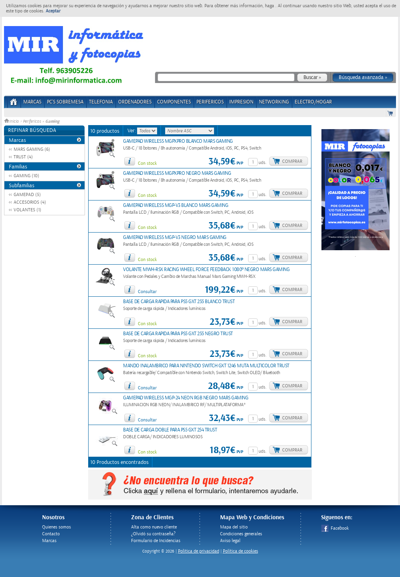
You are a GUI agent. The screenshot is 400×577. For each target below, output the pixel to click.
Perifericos (32, 121)
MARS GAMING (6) (32, 149)
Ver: (132, 131)
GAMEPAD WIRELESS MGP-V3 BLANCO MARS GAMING (175, 205)
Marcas (32, 102)
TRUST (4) (23, 157)
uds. (263, 162)
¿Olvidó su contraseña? (153, 534)
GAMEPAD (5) (27, 194)
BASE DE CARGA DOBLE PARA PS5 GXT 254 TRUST (170, 430)
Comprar (292, 161)
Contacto (51, 534)
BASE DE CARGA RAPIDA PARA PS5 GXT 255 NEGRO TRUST (178, 334)
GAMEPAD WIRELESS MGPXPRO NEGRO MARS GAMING (177, 173)
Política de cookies (240, 551)
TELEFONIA (101, 102)
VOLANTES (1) (27, 210)
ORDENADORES (135, 102)
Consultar (147, 291)
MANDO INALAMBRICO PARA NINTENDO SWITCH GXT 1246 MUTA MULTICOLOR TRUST (206, 366)
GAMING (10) (26, 175)
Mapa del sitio (234, 527)
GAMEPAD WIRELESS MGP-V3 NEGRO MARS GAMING (174, 238)
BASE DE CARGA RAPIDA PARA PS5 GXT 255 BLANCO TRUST (178, 302)
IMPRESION (241, 102)
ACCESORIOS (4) (30, 202)
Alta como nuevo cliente (154, 527)
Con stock (147, 163)
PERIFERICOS (210, 102)
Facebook (335, 528)
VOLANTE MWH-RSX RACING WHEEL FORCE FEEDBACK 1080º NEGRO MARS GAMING (206, 270)
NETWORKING (274, 102)
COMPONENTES (174, 102)
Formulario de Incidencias (155, 540)
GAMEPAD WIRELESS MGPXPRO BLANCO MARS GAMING (178, 141)
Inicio (12, 121)
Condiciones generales (241, 534)
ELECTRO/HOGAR (313, 102)
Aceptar (53, 11)
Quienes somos (56, 527)
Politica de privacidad (198, 551)
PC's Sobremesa (65, 102)
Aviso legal (230, 540)
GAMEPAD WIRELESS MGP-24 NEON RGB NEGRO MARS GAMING (185, 398)
